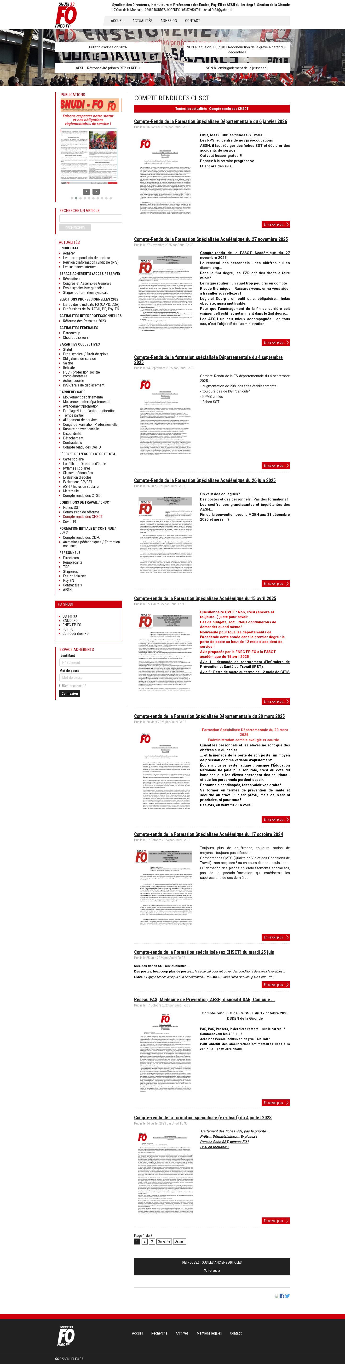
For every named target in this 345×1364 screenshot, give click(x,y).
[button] (72, 198)
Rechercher (75, 228)
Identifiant (67, 656)
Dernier (179, 1241)
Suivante (164, 1241)
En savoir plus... (277, 225)
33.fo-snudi (212, 1270)
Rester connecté (74, 686)
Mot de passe (69, 671)
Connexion (70, 693)
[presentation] (86, 192)
